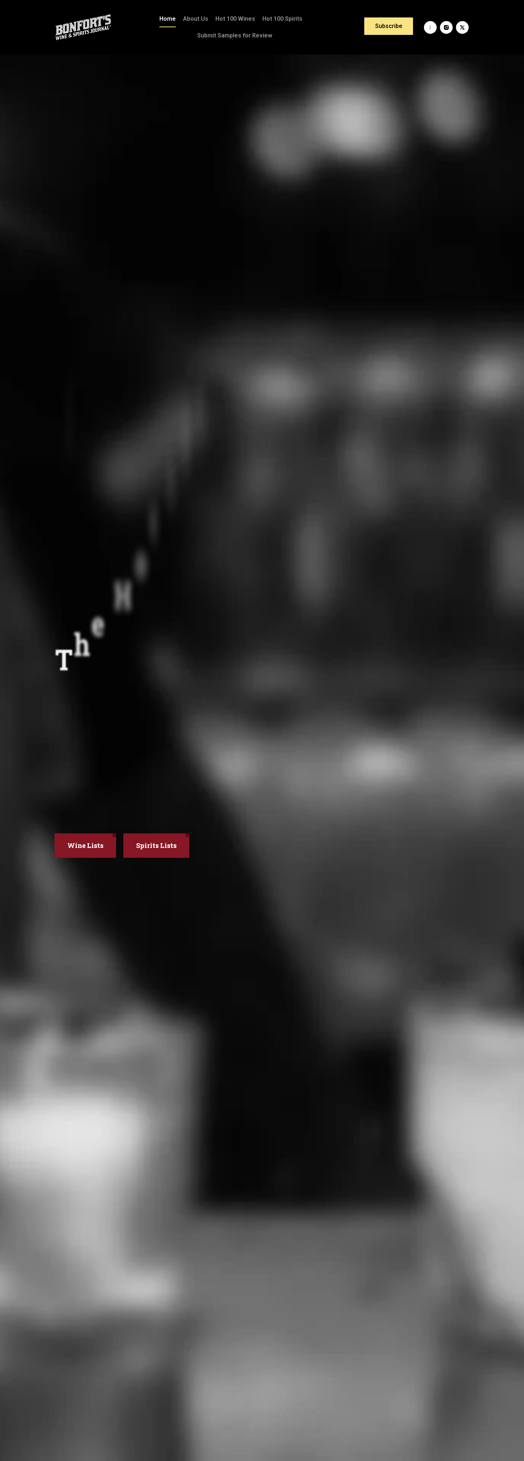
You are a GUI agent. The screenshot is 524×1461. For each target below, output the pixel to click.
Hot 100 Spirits (282, 18)
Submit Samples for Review (234, 35)
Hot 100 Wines (235, 18)
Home (167, 18)
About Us (195, 18)
